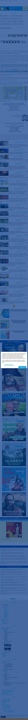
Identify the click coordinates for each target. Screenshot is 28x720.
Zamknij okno (22, 367)
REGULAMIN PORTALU (8, 364)
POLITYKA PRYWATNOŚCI (9, 365)
